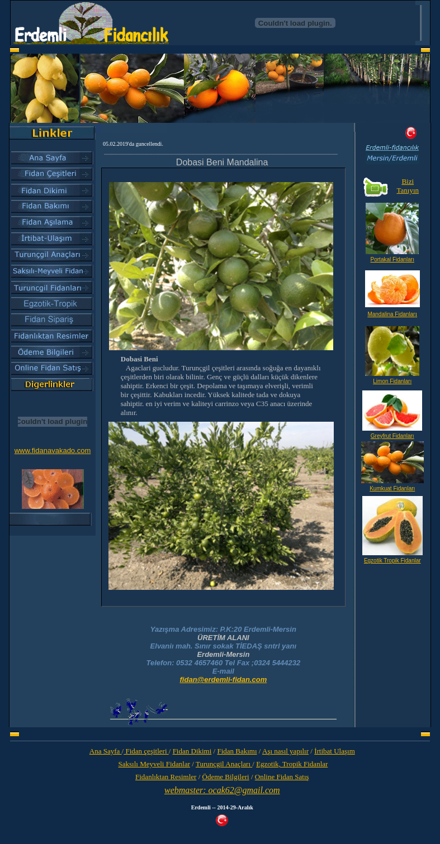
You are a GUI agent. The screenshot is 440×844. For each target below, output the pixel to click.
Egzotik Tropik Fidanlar (392, 560)
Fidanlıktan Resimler (165, 777)
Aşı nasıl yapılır (285, 751)
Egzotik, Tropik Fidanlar (292, 764)
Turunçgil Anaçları (224, 764)
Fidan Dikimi (192, 751)
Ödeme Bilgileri (225, 777)
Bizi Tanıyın (407, 185)
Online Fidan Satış (282, 777)
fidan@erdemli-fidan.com (223, 679)
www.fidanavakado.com (53, 450)
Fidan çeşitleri (146, 751)
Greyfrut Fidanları (392, 436)
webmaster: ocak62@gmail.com (222, 790)
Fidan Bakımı (237, 751)
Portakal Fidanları (392, 259)
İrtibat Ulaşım (334, 751)
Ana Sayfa (105, 751)
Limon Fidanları (392, 381)
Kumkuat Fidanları (392, 488)
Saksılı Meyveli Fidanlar (154, 764)
